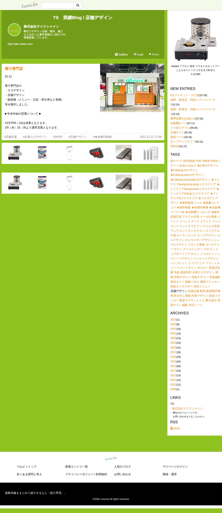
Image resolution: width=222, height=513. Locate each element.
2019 (173, 342)
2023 (173, 324)
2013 (173, 370)
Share (154, 54)
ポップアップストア (183, 141)
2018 (173, 347)
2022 (173, 328)
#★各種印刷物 (102, 136)
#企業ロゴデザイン (35, 136)
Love (138, 54)
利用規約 (101, 474)
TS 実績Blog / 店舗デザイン (83, 17)
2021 (173, 333)
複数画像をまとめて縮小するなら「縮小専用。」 (36, 492)
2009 (173, 389)
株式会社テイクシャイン (41, 26)
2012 (173, 375)
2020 (173, 338)
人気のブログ (122, 466)
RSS (175, 428)
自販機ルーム (178, 123)
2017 (173, 352)
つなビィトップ (26, 466)
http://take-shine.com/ (20, 43)
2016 (173, 356)
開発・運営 (170, 474)
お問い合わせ (122, 474)
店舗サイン (177, 132)
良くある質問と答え (29, 474)
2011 (173, 379)
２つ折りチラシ (180, 127)
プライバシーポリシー (79, 474)
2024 (173, 319)
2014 (173, 366)
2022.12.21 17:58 (151, 136)
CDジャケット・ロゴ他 (185, 95)
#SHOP (57, 136)
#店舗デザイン (78, 136)
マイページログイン (175, 466)
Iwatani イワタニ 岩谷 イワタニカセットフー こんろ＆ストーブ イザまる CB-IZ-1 (195, 68)
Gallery (121, 54)
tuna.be (111, 458)
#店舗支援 (10, 136)
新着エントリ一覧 (76, 466)
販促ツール (177, 137)
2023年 (174, 146)
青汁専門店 (16, 69)
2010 (173, 384)
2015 (173, 361)
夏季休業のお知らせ (183, 118)
